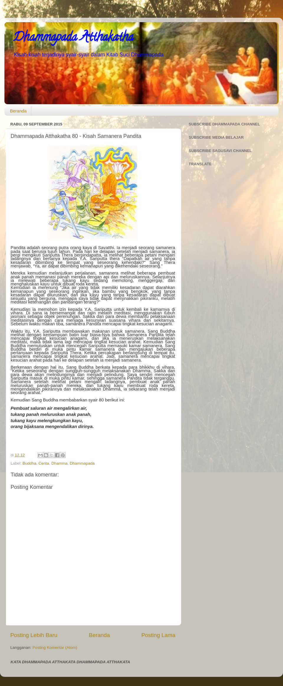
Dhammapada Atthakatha (73, 38)
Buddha (30, 463)
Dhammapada (82, 463)
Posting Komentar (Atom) (54, 647)
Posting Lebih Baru (33, 635)
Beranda (18, 110)
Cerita (44, 463)
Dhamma (59, 463)
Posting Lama (158, 635)
